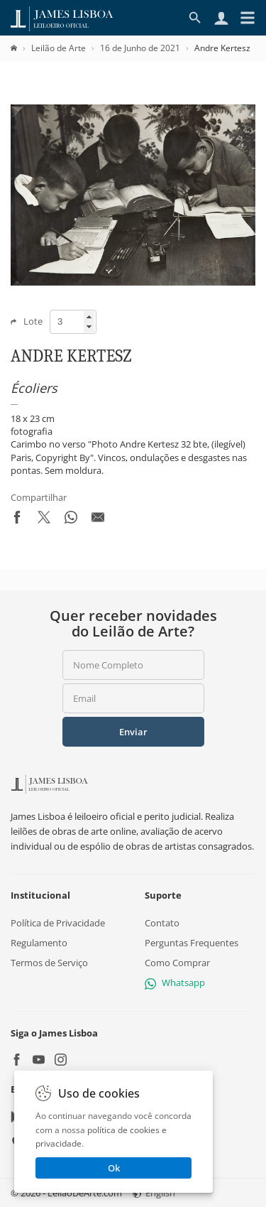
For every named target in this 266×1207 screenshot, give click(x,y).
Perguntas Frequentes (191, 942)
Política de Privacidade (58, 922)
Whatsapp (175, 982)
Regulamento (39, 942)
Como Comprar (177, 962)
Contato (162, 922)
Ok (114, 1168)
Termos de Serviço (49, 962)
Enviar (133, 731)
